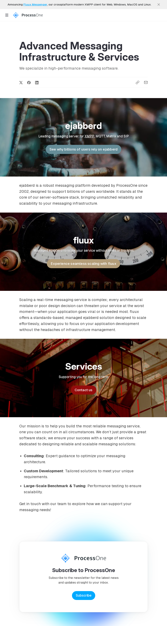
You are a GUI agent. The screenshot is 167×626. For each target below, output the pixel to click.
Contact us (84, 390)
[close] (158, 4)
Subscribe (83, 595)
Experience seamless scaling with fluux (83, 264)
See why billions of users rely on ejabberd (83, 149)
